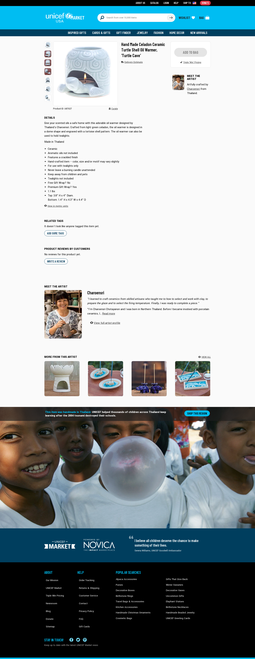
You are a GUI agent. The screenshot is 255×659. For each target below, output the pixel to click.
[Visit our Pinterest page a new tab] (85, 625)
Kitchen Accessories (126, 603)
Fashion (159, 30)
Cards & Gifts (103, 30)
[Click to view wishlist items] (187, 16)
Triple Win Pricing (52, 586)
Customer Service (86, 586)
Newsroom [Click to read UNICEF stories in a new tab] (49, 592)
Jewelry (143, 30)
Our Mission (50, 576)
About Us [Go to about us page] (141, 2)
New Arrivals (199, 30)
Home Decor (177, 30)
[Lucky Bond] (192, 375)
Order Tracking (84, 576)
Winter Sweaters (174, 581)
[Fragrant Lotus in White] (62, 375)
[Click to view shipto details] (190, 3)
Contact (81, 592)
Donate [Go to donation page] (205, 2)
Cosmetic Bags (123, 613)
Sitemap (48, 608)
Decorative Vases (174, 586)
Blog (46, 597)
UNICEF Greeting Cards (177, 613)
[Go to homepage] (66, 16)
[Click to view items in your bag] (204, 16)
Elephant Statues (174, 597)
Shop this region (197, 410)
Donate (47, 603)
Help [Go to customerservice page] (176, 2)
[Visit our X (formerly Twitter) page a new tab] (78, 625)
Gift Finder (125, 30)
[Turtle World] (105, 375)
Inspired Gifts (80, 30)
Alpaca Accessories (125, 576)
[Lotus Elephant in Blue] (149, 375)
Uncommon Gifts (174, 592)
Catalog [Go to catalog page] (155, 2)
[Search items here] (132, 16)
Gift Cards (82, 608)
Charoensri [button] (193, 86)
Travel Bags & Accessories (129, 597)
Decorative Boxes (124, 586)
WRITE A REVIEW (55, 258)
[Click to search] (170, 16)
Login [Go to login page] (166, 2)
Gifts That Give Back (176, 576)
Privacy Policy (84, 597)
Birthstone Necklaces (176, 603)
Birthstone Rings (124, 592)
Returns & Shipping (86, 581)
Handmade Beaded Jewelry (179, 608)
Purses (119, 581)
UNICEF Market (51, 581)
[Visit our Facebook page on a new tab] (71, 625)
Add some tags (55, 230)
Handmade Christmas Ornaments (132, 608)
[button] (47, 42)
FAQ (79, 603)
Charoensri (95, 289)
